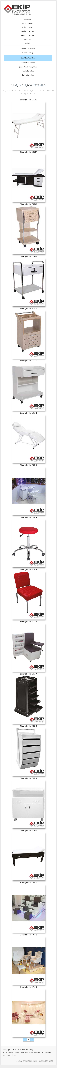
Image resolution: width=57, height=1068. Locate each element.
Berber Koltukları (28, 27)
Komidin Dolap (27, 53)
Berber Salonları (28, 75)
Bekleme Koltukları (28, 49)
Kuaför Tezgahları (27, 31)
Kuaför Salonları (28, 71)
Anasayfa (27, 19)
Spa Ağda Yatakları (28, 58)
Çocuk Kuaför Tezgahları (28, 67)
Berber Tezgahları (27, 35)
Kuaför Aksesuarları (28, 63)
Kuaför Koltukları (28, 23)
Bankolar (27, 43)
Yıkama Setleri (28, 39)
